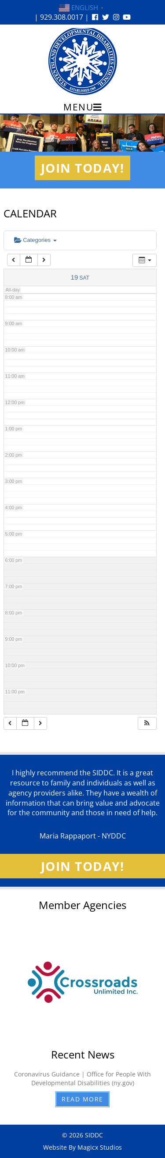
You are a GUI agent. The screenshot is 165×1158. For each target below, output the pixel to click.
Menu (82, 107)
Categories (35, 240)
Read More (82, 1099)
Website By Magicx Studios (82, 1147)
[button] (147, 723)
